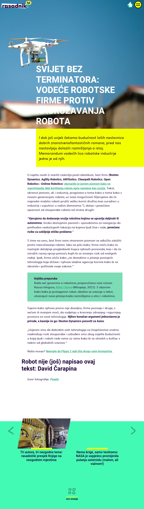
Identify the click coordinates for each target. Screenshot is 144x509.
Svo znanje (72, 498)
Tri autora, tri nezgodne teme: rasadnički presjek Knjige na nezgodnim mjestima (41, 456)
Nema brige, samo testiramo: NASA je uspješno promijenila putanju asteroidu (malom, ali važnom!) (97, 458)
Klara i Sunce (64, 287)
